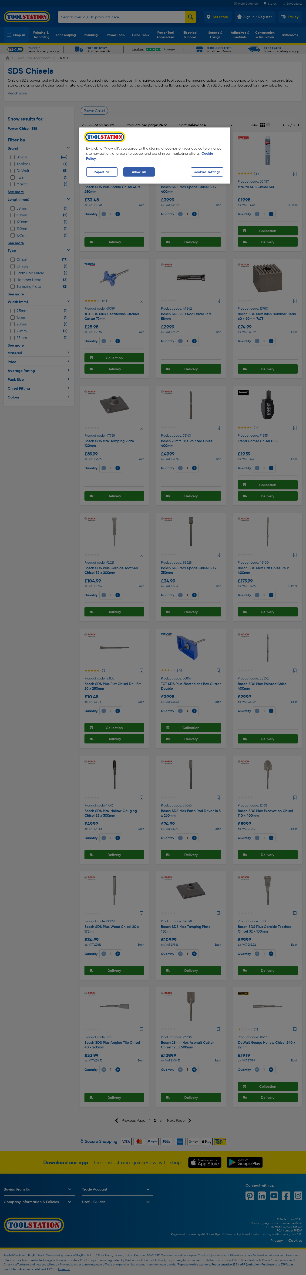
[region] (154, 155)
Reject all (102, 172)
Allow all (139, 172)
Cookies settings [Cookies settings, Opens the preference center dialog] (207, 172)
